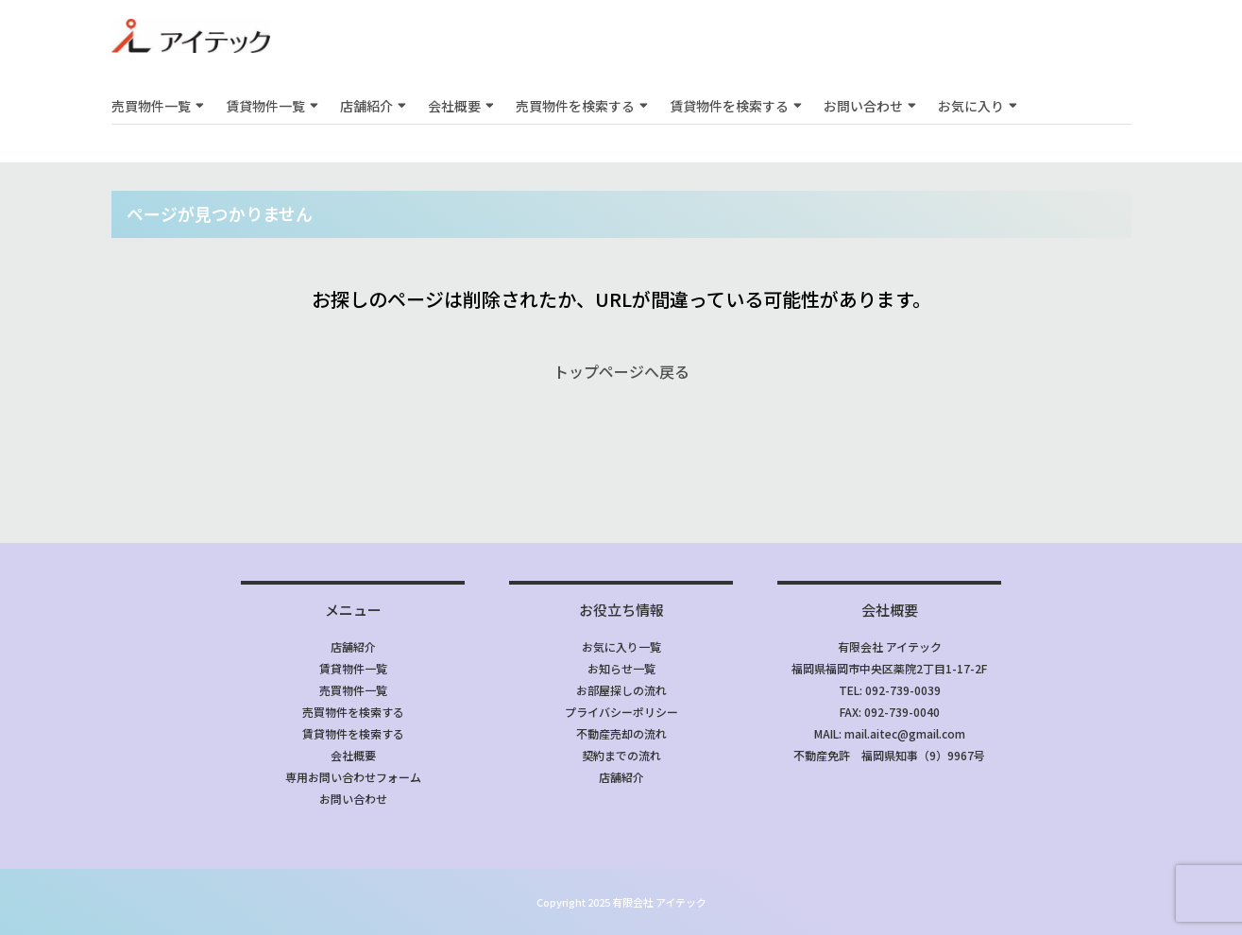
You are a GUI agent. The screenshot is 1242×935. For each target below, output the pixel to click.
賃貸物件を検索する (729, 105)
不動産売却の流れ (621, 733)
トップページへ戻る (621, 371)
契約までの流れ (621, 755)
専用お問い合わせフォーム (353, 777)
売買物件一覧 (151, 105)
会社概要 (454, 105)
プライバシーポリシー (621, 712)
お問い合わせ (863, 105)
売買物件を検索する (575, 105)
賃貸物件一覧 (265, 105)
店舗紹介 (366, 105)
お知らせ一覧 (621, 668)
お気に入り (971, 105)
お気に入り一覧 (621, 646)
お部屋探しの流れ (621, 690)
